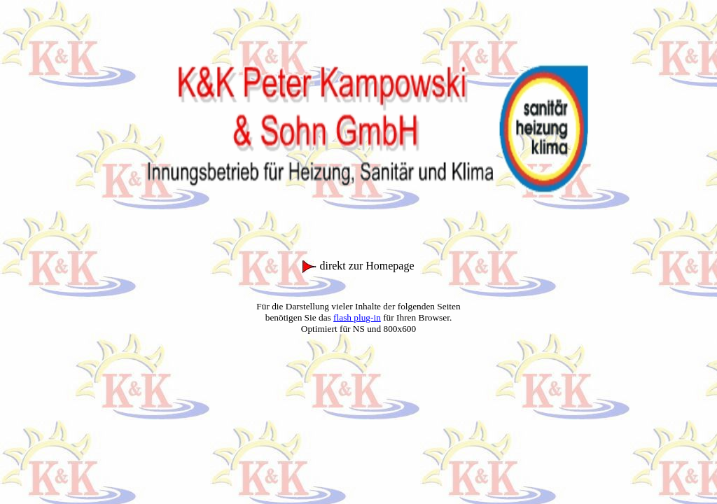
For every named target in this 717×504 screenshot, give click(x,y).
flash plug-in (357, 317)
